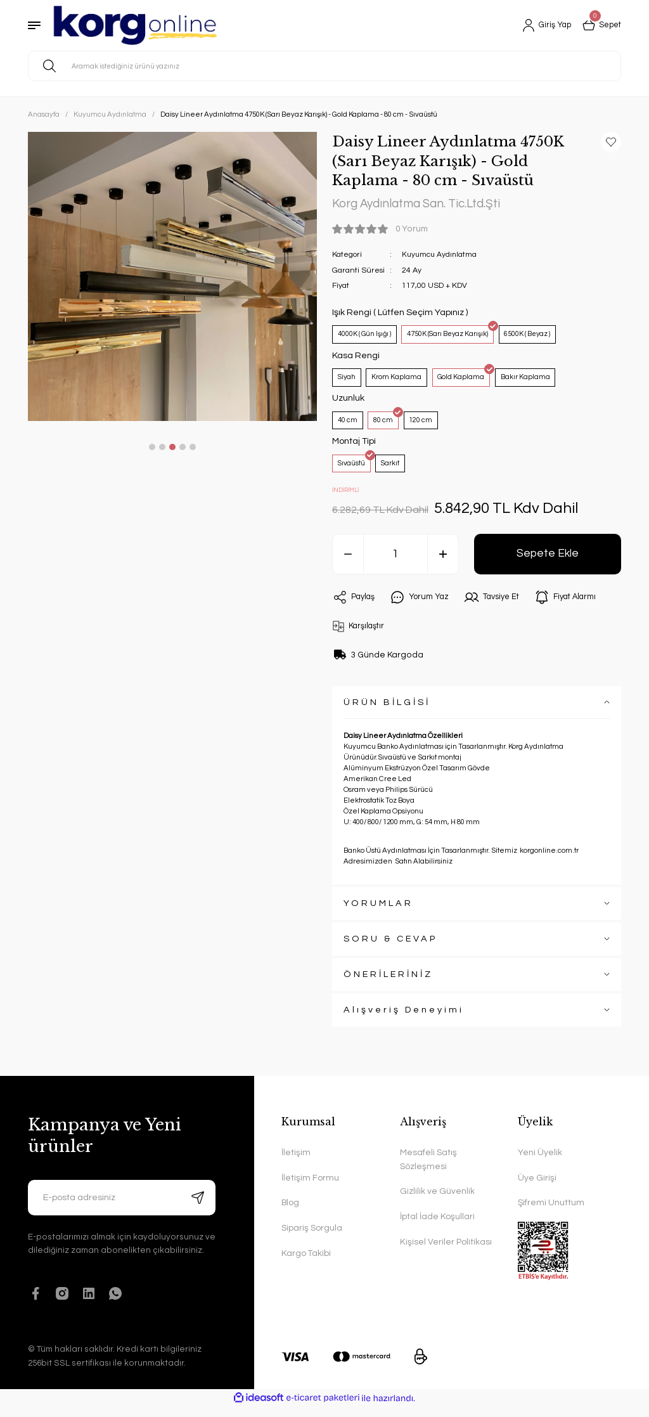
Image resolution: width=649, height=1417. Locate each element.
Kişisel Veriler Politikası (446, 1253)
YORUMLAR (378, 912)
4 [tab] (182, 447)
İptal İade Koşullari (437, 1228)
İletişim (296, 1162)
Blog (290, 1214)
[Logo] (135, 25)
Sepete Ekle (548, 563)
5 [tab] (193, 447)
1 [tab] (152, 447)
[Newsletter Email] (121, 1207)
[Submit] (197, 1207)
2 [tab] (162, 447)
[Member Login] (541, 25)
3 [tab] (172, 447)
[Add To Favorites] (611, 142)
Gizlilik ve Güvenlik (437, 1202)
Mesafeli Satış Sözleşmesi (429, 1169)
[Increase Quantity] (443, 563)
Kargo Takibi (306, 1265)
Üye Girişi (537, 1188)
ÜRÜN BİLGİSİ (387, 711)
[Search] (324, 66)
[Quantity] (395, 563)
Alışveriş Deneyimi (404, 1019)
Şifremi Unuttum (552, 1214)
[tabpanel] (172, 276)
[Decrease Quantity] (348, 563)
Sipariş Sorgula (312, 1239)
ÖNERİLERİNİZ (388, 983)
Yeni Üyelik (540, 1162)
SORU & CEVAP (390, 948)
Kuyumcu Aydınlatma (440, 255)
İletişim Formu (310, 1188)
